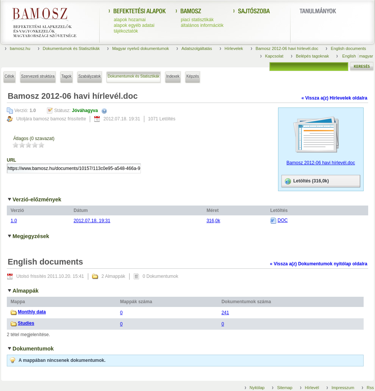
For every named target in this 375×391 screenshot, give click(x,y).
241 (225, 312)
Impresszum (342, 387)
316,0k (213, 220)
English (349, 56)
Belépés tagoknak (312, 56)
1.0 (14, 220)
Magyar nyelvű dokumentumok (140, 48)
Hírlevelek (234, 48)
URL (11, 160)
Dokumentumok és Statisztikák (71, 48)
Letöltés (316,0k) (306, 181)
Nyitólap (257, 387)
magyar (366, 56)
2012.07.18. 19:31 (91, 220)
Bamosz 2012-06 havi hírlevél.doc (287, 48)
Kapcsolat (274, 56)
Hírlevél (312, 387)
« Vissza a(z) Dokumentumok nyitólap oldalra (318, 263)
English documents (348, 48)
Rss (370, 387)
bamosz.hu (20, 48)
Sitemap (284, 387)
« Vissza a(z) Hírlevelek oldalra (334, 98)
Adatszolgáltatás (196, 48)
